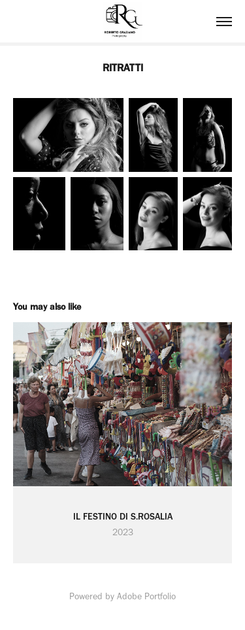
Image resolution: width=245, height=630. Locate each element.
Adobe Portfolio (146, 596)
